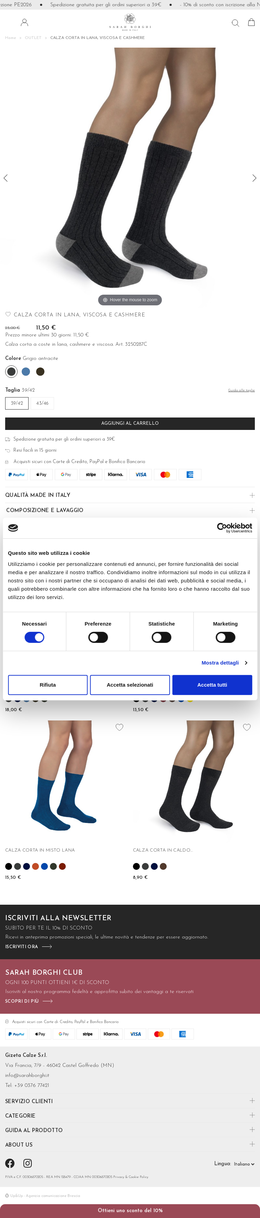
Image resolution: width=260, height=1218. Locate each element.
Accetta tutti (212, 685)
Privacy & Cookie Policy (130, 1177)
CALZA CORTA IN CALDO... (163, 850)
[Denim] (26, 371)
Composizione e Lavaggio (45, 510)
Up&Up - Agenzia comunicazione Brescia (45, 1196)
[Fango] (40, 371)
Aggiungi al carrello (130, 423)
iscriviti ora (21, 947)
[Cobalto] (44, 866)
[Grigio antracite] (11, 371)
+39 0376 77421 (31, 1085)
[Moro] (163, 866)
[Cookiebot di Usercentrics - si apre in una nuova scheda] (222, 528)
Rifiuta (48, 685)
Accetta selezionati (130, 685)
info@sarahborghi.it (27, 1075)
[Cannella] (35, 866)
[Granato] (62, 866)
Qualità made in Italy (37, 495)
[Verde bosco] (53, 866)
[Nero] (8, 866)
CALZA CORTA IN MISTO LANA (40, 850)
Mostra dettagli (220, 663)
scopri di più (22, 1001)
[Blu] (26, 866)
